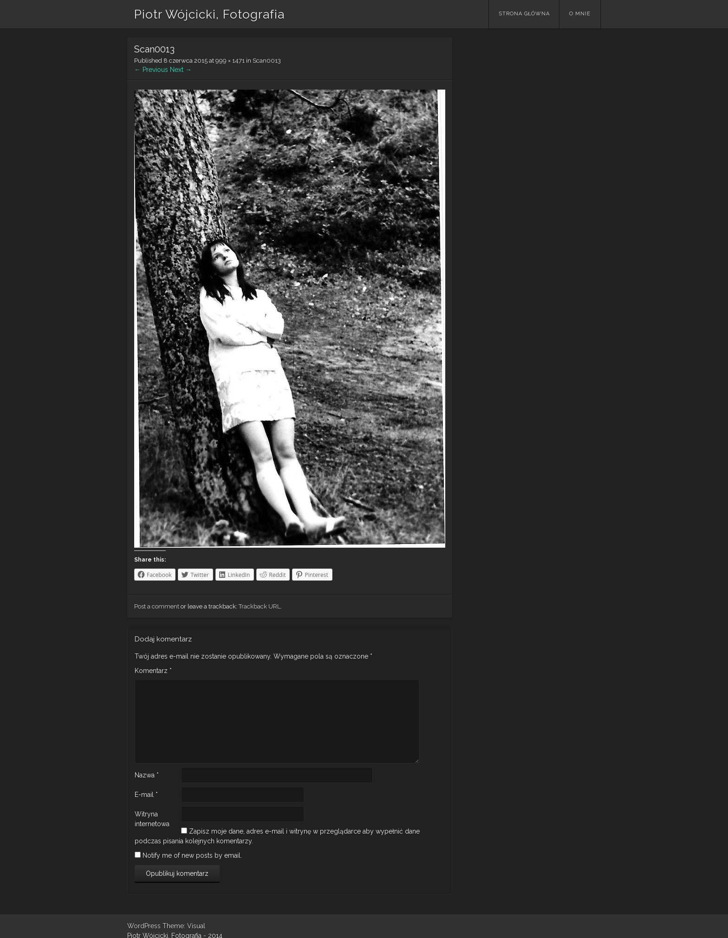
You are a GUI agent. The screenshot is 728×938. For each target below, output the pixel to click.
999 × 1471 (230, 60)
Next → (181, 69)
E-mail (146, 794)
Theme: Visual (183, 926)
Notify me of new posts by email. (192, 855)
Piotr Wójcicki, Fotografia (209, 14)
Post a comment (156, 606)
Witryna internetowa (152, 819)
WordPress (144, 926)
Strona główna (524, 14)
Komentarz (153, 670)
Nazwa (147, 775)
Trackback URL (259, 606)
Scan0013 (267, 60)
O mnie (580, 14)
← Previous (151, 69)
